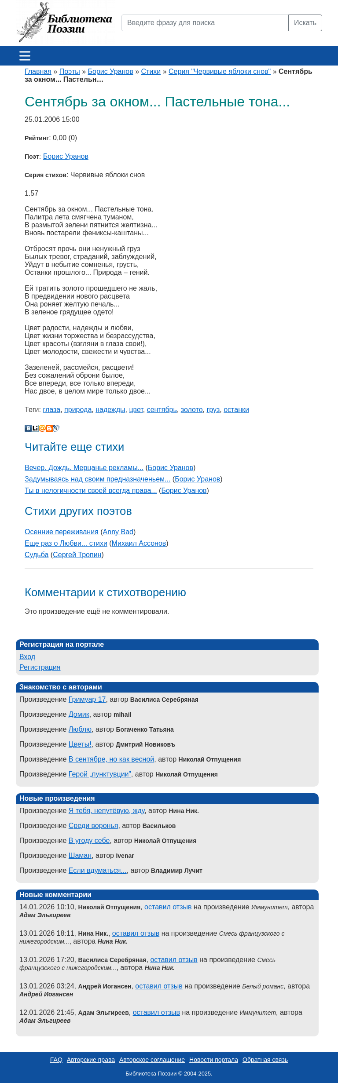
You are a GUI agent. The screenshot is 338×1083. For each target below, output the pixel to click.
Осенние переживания (62, 532)
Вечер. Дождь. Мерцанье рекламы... (84, 467)
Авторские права (91, 1059)
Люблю (80, 729)
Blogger (49, 428)
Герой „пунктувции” (100, 774)
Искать (305, 22)
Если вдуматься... (98, 870)
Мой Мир (42, 428)
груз (213, 409)
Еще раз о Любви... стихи (66, 543)
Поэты (69, 71)
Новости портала (213, 1059)
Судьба (36, 554)
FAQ (56, 1059)
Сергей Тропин (77, 554)
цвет (136, 409)
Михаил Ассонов (139, 543)
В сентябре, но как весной (111, 759)
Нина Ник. (113, 941)
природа (78, 409)
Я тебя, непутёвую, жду (106, 810)
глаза (51, 409)
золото (192, 409)
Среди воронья (93, 825)
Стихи (151, 71)
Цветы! (80, 744)
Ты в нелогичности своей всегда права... (91, 490)
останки (236, 409)
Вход (27, 656)
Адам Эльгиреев (44, 915)
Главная (38, 71)
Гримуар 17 (87, 699)
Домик (79, 714)
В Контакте (28, 428)
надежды (110, 409)
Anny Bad (118, 532)
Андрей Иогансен (46, 994)
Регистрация (40, 667)
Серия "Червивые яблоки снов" (220, 71)
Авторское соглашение (152, 1059)
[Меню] (25, 55)
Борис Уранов (110, 71)
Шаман (80, 855)
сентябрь (162, 409)
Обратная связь (265, 1059)
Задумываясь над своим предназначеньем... (97, 479)
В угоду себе (89, 840)
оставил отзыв (167, 907)
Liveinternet (35, 428)
